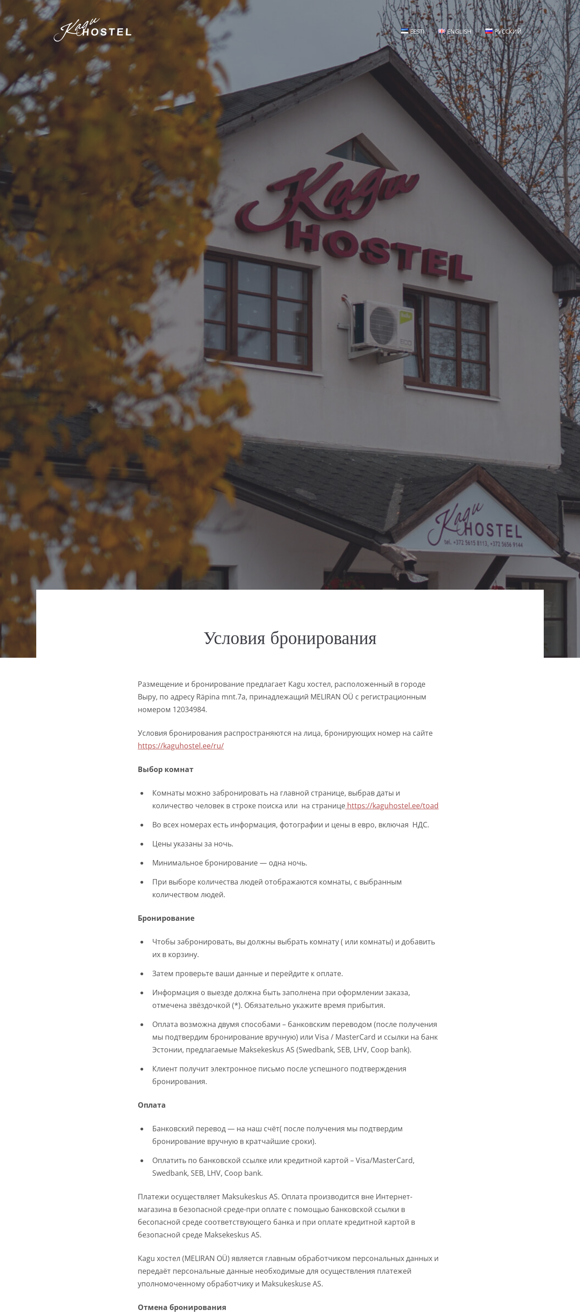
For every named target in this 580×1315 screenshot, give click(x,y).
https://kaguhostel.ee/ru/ (181, 746)
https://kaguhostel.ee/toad (392, 806)
